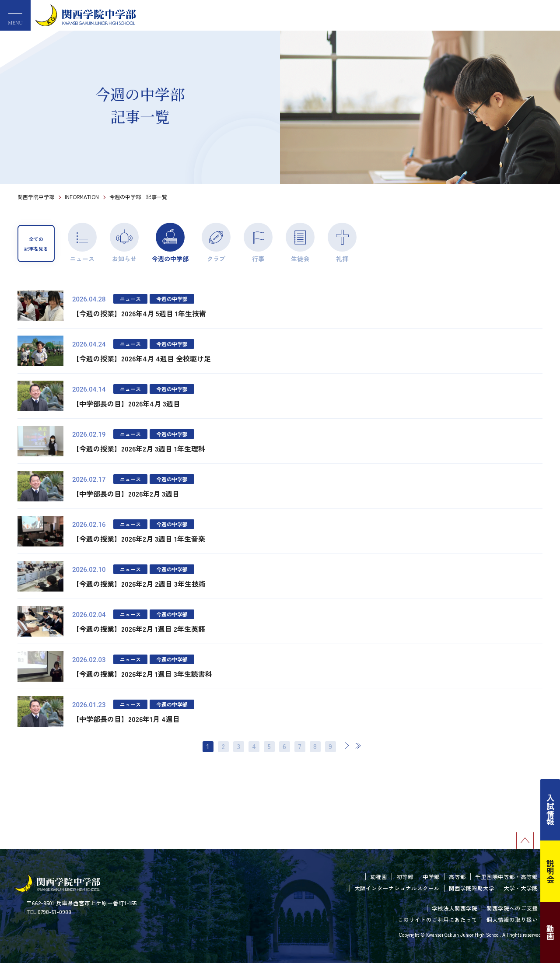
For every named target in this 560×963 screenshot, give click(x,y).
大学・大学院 (521, 888)
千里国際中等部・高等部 (506, 876)
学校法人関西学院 (454, 908)
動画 (550, 932)
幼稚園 (378, 876)
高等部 (457, 876)
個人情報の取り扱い (512, 919)
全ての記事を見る (36, 243)
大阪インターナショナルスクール (397, 888)
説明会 (550, 871)
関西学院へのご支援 (512, 908)
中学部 (431, 876)
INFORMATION (82, 196)
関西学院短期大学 (471, 888)
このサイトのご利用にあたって (437, 919)
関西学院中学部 (36, 196)
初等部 (404, 876)
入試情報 (550, 810)
